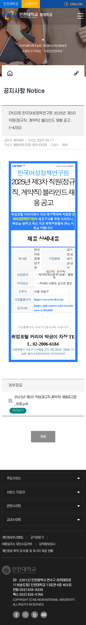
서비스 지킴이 (16, 492)
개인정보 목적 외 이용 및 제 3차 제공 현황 (27, 551)
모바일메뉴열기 (80, 16)
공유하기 (76, 73)
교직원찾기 (37, 537)
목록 (43, 436)
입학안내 (31, 4)
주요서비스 (14, 478)
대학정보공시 (47, 544)
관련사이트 (14, 506)
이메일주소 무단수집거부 (17, 544)
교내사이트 (14, 520)
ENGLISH (76, 4)
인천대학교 (10, 4)
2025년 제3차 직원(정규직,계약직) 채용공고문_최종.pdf (45, 400)
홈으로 (10, 73)
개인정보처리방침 (12, 537)
